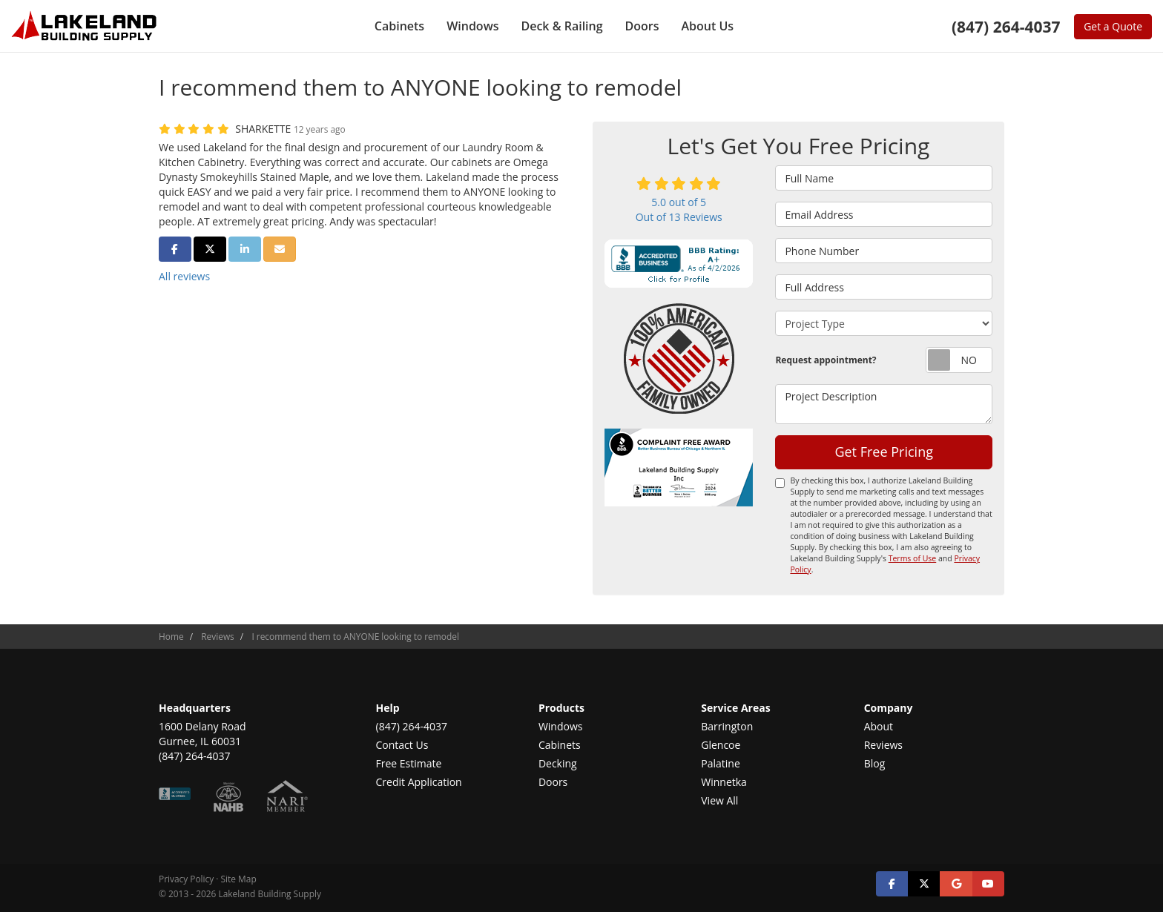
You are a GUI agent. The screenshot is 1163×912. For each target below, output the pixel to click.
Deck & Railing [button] (561, 26)
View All (719, 800)
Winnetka (724, 782)
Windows (560, 726)
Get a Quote (1113, 26)
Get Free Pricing (883, 451)
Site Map (239, 879)
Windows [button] (472, 26)
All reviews (184, 276)
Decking (557, 763)
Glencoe (720, 745)
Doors (552, 782)
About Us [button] (708, 26)
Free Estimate (409, 763)
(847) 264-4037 (411, 726)
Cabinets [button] (399, 26)
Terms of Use (913, 558)
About (878, 726)
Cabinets (559, 745)
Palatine (720, 763)
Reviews (883, 745)
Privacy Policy (186, 879)
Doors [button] (642, 26)
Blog (875, 763)
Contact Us (402, 745)
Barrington (727, 726)
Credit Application (419, 782)
